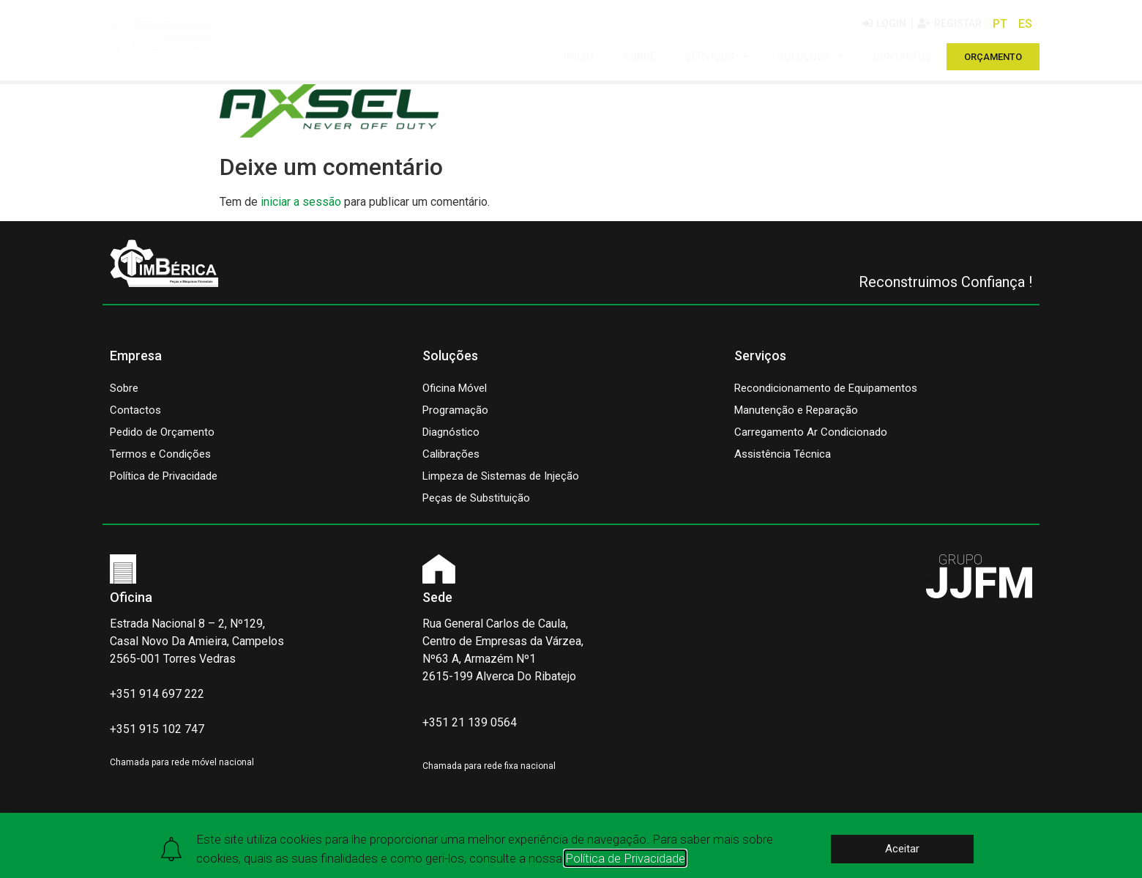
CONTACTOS (902, 56)
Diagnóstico (450, 432)
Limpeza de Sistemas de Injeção (500, 476)
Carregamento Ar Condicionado (810, 432)
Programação (455, 410)
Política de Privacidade (163, 476)
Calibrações (450, 454)
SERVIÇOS (716, 56)
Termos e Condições (160, 454)
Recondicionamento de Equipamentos (825, 388)
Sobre (124, 388)
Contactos (135, 410)
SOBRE (639, 56)
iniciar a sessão (301, 202)
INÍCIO (579, 56)
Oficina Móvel (454, 388)
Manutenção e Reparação (796, 410)
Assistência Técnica (782, 454)
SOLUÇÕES (810, 56)
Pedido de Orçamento (162, 432)
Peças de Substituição (476, 498)
